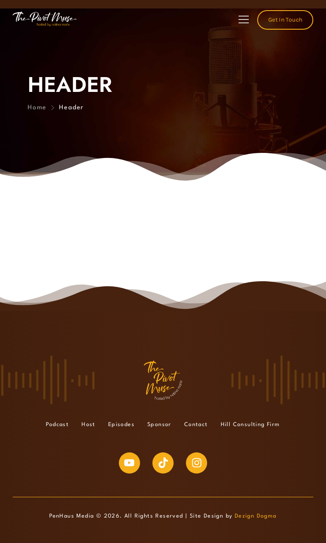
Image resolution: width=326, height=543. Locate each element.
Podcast (57, 424)
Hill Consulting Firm (250, 424)
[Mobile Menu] (244, 19)
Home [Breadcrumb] (37, 108)
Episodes (121, 424)
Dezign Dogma (256, 516)
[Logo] (45, 19)
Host (89, 424)
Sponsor (159, 424)
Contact (196, 424)
